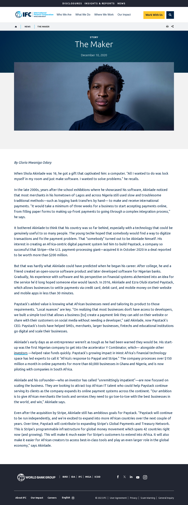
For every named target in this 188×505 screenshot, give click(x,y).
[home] (16, 27)
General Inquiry (166, 498)
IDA (73, 476)
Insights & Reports (100, 3)
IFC (80, 476)
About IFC (20, 497)
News (121, 3)
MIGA (88, 476)
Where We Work (104, 14)
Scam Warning (148, 498)
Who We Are (64, 14)
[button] (170, 15)
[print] (166, 26)
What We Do (82, 14)
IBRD (65, 476)
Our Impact (124, 14)
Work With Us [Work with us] (154, 14)
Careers (52, 497)
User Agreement (118, 498)
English (66, 497)
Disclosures (72, 3)
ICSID (97, 476)
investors (21, 353)
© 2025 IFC (101, 498)
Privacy (133, 498)
